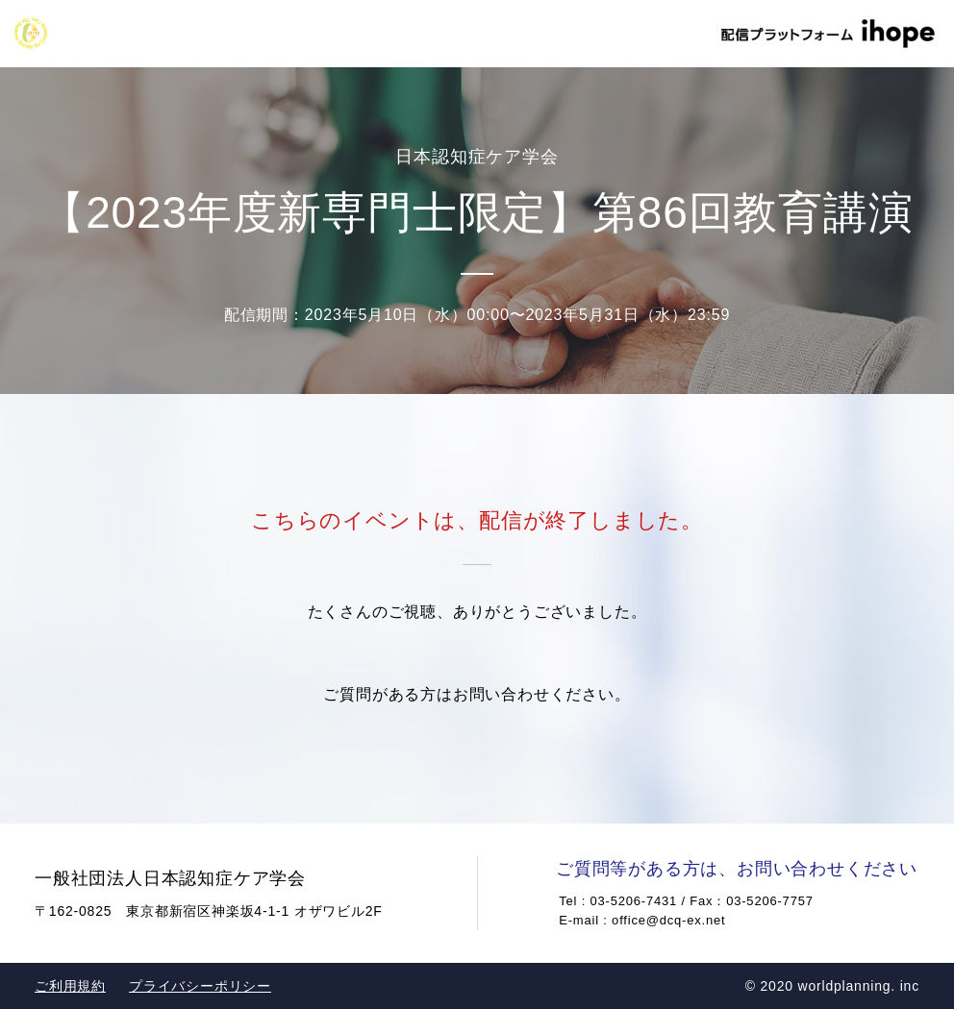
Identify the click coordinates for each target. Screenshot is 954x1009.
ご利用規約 (70, 986)
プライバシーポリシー (200, 986)
